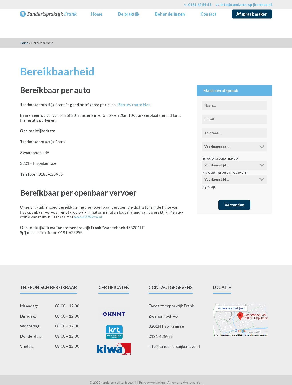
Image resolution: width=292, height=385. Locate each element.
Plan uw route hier (133, 104)
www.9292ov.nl (88, 216)
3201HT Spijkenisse (166, 325)
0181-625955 (161, 336)
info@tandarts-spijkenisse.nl (174, 346)
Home (24, 43)
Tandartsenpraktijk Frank (171, 305)
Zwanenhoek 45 (163, 316)
